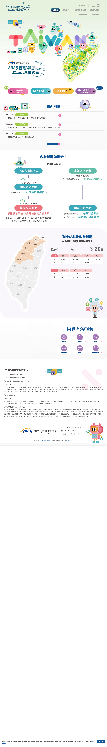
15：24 (75, 277)
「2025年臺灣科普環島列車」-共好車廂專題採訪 (25, 116)
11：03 (75, 262)
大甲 (75, 270)
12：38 (98, 259)
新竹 (98, 255)
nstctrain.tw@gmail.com (75, 737)
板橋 (75, 255)
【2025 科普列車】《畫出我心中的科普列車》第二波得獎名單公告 (32, 125)
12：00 (86, 262)
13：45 (63, 273)
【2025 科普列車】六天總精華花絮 (20, 135)
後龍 (63, 270)
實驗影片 (82, 5)
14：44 (75, 273)
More (53, 144)
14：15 (63, 277)
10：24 (75, 259)
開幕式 (63, 259)
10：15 (63, 262)
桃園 (86, 255)
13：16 (98, 262)
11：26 (86, 259)
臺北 (63, 255)
